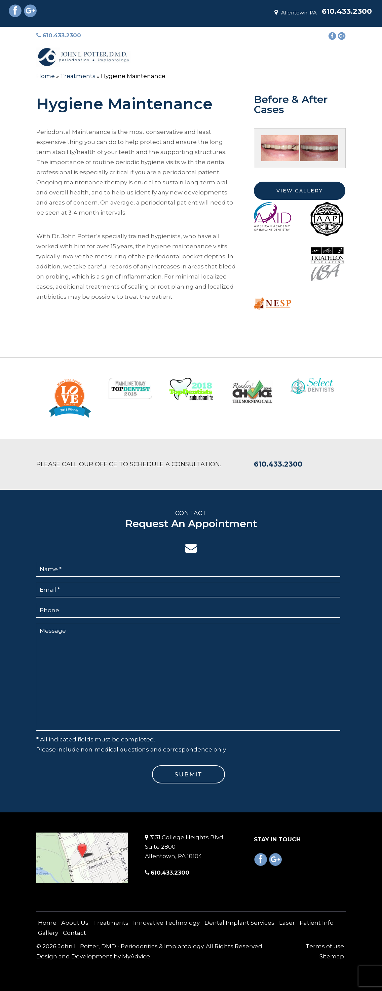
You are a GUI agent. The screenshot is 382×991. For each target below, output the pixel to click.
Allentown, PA (295, 12)
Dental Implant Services (239, 922)
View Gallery (299, 191)
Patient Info (317, 922)
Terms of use (325, 946)
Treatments (78, 76)
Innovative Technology (166, 922)
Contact (74, 932)
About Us (74, 922)
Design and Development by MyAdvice (93, 956)
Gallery (48, 932)
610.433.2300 (58, 35)
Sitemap (331, 956)
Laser (287, 922)
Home (45, 76)
